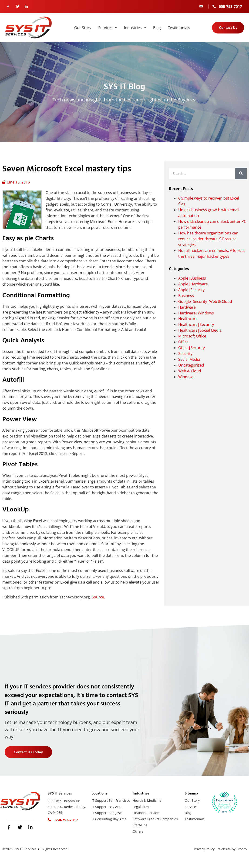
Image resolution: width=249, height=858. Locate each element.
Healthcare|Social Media (200, 330)
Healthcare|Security (196, 324)
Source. (98, 597)
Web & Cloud (189, 371)
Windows (186, 376)
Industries (135, 27)
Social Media (189, 359)
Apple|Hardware (193, 284)
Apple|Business (192, 278)
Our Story (82, 27)
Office (183, 341)
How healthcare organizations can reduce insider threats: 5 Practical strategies (208, 238)
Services (107, 27)
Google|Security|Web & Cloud (205, 301)
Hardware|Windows (196, 313)
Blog (157, 27)
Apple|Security (191, 289)
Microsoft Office (192, 336)
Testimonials (179, 27)
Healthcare (188, 318)
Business (186, 295)
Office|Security (191, 347)
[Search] (241, 173)
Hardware (187, 307)
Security (185, 353)
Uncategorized (191, 365)
